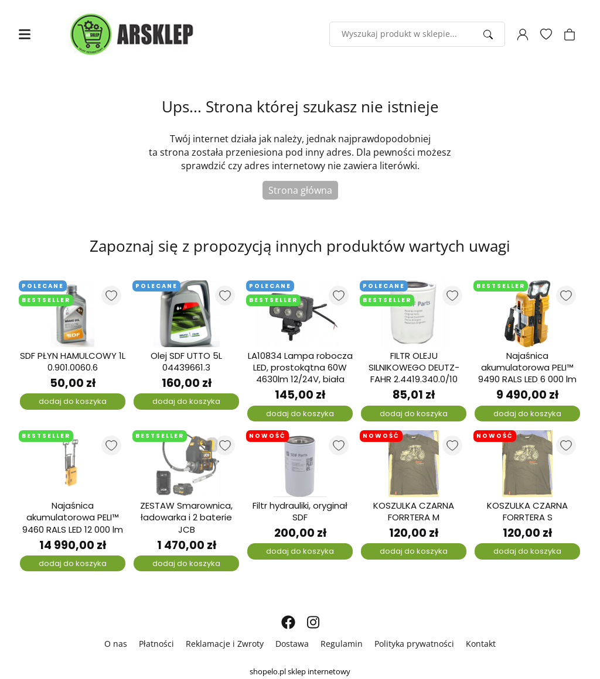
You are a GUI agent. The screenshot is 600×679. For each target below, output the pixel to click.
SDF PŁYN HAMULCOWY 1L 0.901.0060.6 (72, 361)
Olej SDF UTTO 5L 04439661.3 (186, 361)
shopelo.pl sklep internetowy (300, 671)
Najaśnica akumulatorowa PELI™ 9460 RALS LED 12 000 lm (72, 518)
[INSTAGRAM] (313, 622)
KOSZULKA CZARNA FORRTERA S (527, 511)
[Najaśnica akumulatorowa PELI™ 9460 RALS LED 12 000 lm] (73, 463)
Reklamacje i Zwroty (225, 643)
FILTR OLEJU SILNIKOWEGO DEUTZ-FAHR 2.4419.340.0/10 (414, 368)
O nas (115, 643)
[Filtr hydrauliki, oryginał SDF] (300, 463)
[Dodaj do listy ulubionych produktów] (111, 295)
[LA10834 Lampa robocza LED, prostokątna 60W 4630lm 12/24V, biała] (300, 313)
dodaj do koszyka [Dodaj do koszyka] (73, 401)
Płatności (156, 643)
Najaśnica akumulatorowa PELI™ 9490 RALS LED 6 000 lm (527, 368)
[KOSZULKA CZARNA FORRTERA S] (527, 463)
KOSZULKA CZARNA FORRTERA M (413, 511)
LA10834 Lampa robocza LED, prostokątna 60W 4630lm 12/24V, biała (300, 368)
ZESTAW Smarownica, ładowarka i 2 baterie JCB (186, 518)
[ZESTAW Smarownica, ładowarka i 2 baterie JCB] (186, 463)
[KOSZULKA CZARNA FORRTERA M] (414, 463)
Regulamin (342, 643)
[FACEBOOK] (288, 622)
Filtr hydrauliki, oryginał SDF (300, 511)
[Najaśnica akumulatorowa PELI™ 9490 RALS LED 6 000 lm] (527, 313)
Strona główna (300, 190)
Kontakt (481, 643)
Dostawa (292, 643)
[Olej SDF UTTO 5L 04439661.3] (186, 313)
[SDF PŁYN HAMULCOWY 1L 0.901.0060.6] (73, 313)
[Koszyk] (569, 34)
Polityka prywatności (414, 643)
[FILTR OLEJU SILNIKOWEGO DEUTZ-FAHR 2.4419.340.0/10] (414, 313)
